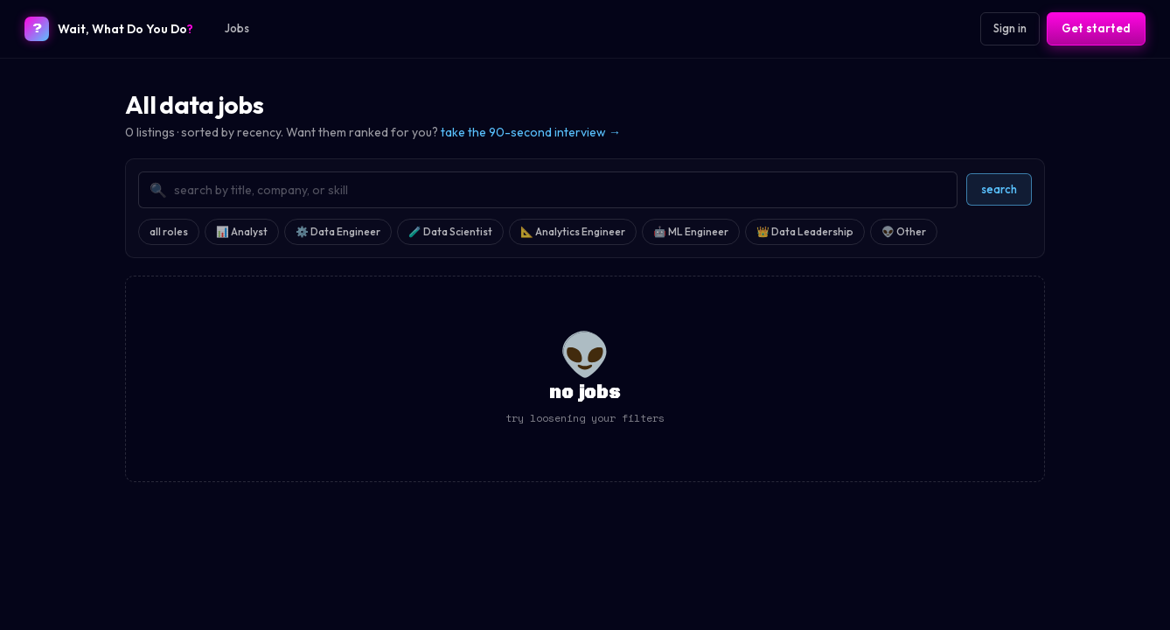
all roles (169, 231)
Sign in (1010, 28)
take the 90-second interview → (531, 132)
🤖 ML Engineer (690, 231)
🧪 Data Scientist (450, 231)
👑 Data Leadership (804, 231)
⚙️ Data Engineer (338, 231)
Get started (1096, 28)
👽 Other (903, 231)
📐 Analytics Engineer (572, 231)
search (999, 189)
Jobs (237, 28)
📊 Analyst (242, 231)
